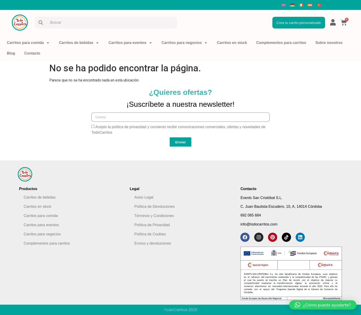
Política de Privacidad (152, 225)
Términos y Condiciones (154, 216)
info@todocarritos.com (258, 224)
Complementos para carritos (281, 43)
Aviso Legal (143, 197)
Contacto (32, 53)
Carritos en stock (232, 43)
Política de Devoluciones (154, 206)
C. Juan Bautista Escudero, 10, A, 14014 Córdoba (281, 206)
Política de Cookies (150, 234)
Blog (11, 53)
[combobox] (106, 23)
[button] (322, 304)
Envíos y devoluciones (152, 243)
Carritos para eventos (130, 43)
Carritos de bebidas (79, 43)
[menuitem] (283, 5)
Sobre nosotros (329, 43)
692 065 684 (250, 215)
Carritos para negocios (185, 43)
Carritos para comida (28, 43)
